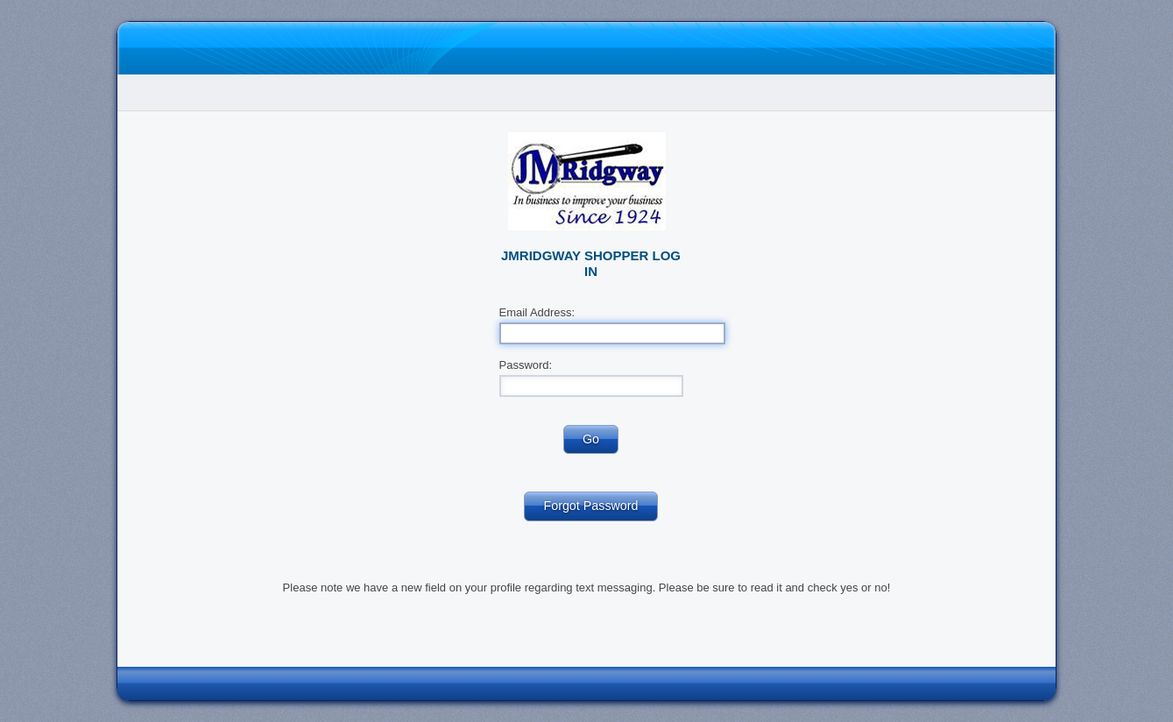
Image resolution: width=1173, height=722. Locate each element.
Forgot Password (590, 506)
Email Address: (537, 312)
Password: (526, 365)
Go (591, 439)
